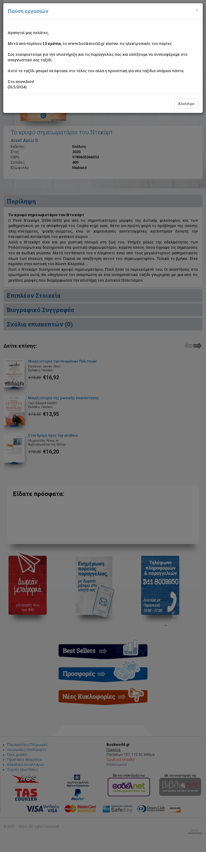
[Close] (196, 10)
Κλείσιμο (186, 103)
